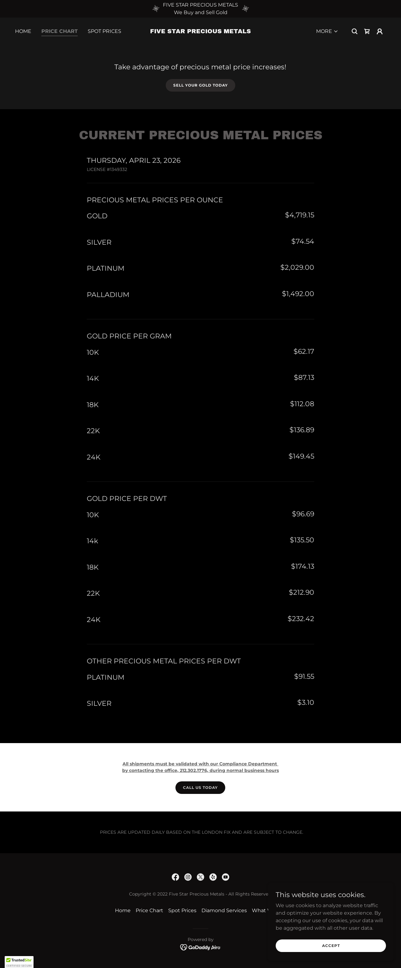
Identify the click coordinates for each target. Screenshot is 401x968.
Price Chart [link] (59, 31)
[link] (201, 32)
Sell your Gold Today (200, 85)
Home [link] (23, 31)
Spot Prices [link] (104, 31)
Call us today (200, 787)
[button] (327, 31)
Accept (331, 945)
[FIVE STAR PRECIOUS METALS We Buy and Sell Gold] (200, 8)
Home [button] (123, 910)
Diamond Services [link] (224, 910)
